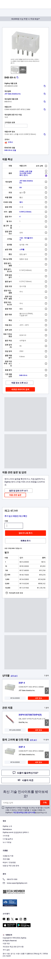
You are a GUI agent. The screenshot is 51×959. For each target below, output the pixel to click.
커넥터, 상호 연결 (25, 171)
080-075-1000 (10, 879)
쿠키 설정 (6, 950)
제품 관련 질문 (15, 495)
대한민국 (7, 935)
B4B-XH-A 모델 (10, 150)
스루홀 (21, 249)
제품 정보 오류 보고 (19, 383)
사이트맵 (6, 836)
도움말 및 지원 (8, 856)
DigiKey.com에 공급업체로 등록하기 (16, 832)
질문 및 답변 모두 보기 (18, 491)
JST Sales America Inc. (12, 94)
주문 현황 (6, 859)
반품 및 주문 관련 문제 (11, 866)
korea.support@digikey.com (15, 883)
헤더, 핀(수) (23, 175)
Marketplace (7, 829)
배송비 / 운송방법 (9, 862)
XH (20, 188)
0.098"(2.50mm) (25, 212)
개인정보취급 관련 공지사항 (24, 812)
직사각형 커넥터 (25, 173)
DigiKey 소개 (7, 826)
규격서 (8, 142)
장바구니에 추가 (25, 533)
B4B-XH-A (23, 375)
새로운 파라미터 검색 (20, 389)
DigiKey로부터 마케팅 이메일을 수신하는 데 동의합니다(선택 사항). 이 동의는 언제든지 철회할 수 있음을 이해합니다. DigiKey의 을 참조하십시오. (27, 810)
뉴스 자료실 (7, 842)
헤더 (21, 202)
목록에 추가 (25, 541)
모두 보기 (14, 676)
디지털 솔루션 (8, 839)
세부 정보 (38, 698)
